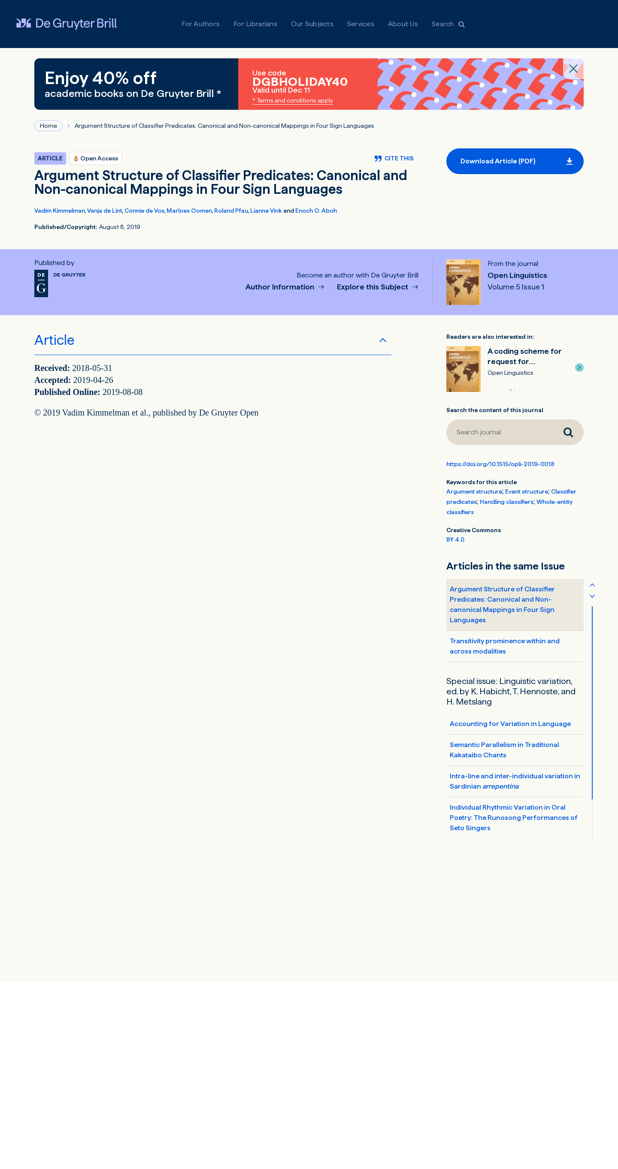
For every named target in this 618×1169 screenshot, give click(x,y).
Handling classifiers (506, 501)
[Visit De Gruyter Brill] (66, 24)
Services (360, 24)
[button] (579, 367)
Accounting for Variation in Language (510, 724)
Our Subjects (312, 24)
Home (48, 125)
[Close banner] (573, 68)
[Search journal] (499, 432)
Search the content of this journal (494, 410)
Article (54, 340)
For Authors (201, 24)
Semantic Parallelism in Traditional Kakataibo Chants (504, 750)
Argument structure (474, 491)
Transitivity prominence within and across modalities (505, 646)
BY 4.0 (455, 539)
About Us (403, 24)
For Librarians (255, 24)
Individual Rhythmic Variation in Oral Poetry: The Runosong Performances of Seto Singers (514, 817)
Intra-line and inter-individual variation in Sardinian (515, 781)
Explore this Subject (373, 287)
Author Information (280, 287)
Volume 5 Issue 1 (516, 287)
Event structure (526, 491)
